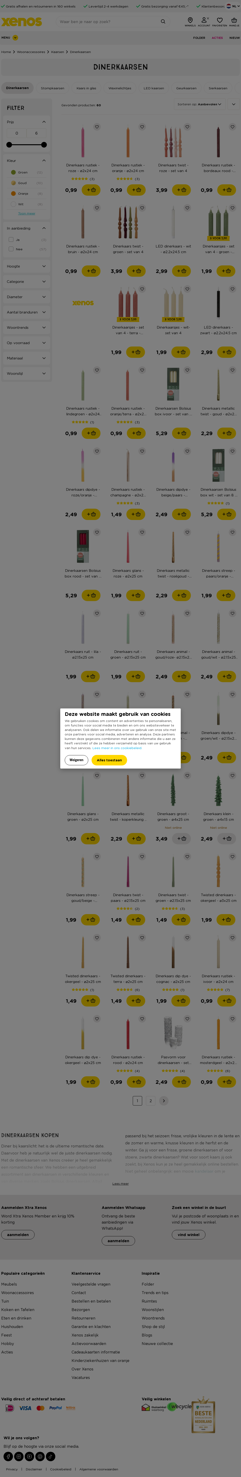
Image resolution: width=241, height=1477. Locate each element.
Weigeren (77, 760)
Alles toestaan (109, 760)
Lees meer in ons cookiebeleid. (117, 748)
